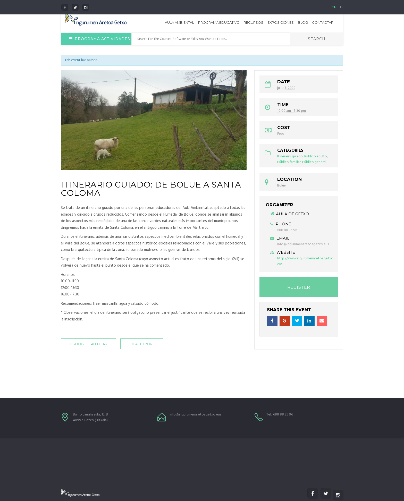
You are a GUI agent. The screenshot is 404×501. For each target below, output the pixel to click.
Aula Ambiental (179, 22)
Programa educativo (219, 22)
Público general (314, 162)
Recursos (253, 22)
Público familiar (289, 162)
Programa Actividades (99, 39)
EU (334, 7)
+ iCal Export (141, 345)
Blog (303, 22)
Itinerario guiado (290, 156)
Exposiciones (280, 22)
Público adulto (315, 156)
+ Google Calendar (88, 345)
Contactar (322, 22)
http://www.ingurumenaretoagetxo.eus (305, 261)
